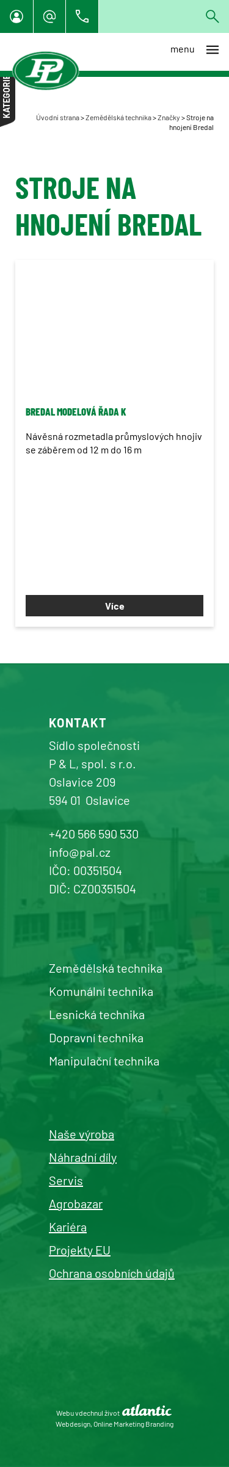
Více (115, 605)
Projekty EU (80, 1249)
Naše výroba (81, 1133)
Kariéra (68, 1226)
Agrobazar (76, 1203)
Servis (66, 1180)
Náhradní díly (83, 1157)
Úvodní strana (57, 117)
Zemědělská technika (118, 117)
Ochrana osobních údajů (112, 1273)
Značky (169, 117)
